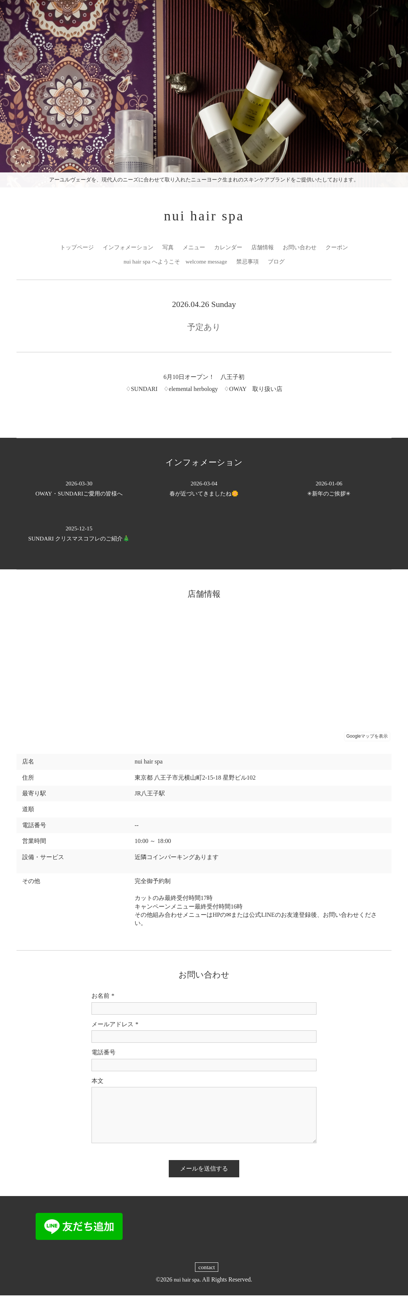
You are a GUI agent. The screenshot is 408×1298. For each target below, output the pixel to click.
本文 (98, 1083)
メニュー (194, 249)
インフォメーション (125, 249)
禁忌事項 (249, 263)
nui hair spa (204, 216)
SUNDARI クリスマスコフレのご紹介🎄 (79, 535)
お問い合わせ (304, 249)
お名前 (103, 998)
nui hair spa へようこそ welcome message (174, 263)
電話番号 (104, 1055)
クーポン (344, 249)
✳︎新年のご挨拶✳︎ (329, 490)
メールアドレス (115, 1027)
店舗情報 (266, 249)
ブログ (279, 263)
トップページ (70, 249)
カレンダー (229, 249)
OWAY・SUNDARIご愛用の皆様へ (79, 490)
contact (206, 1270)
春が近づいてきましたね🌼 (204, 490)
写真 (166, 249)
